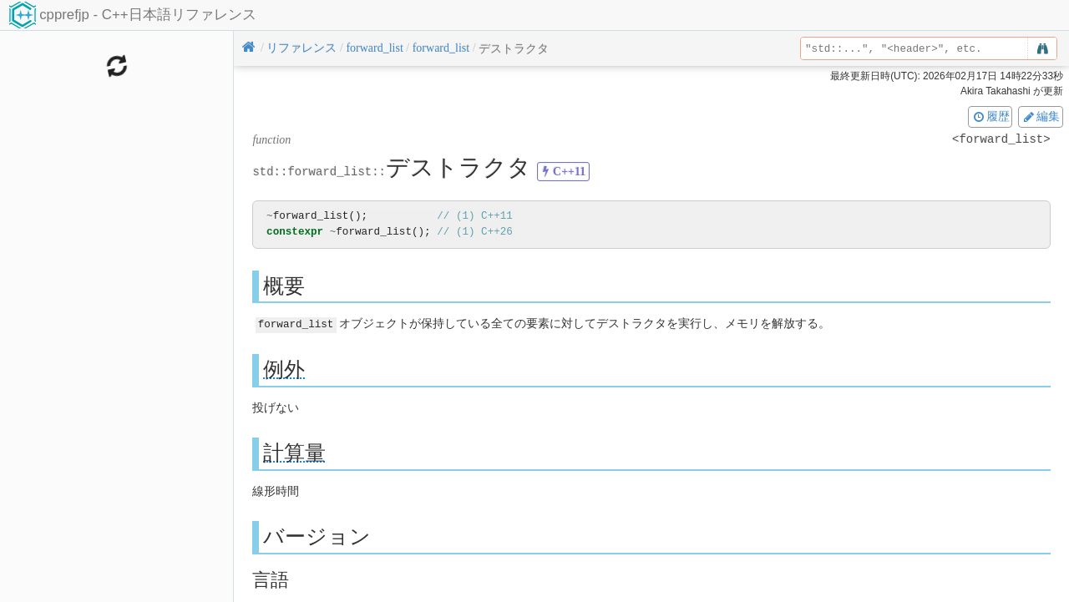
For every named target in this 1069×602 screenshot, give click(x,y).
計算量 (294, 452)
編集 (1040, 116)
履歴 (990, 116)
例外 (284, 368)
